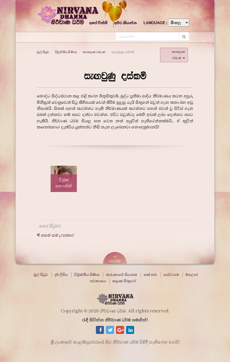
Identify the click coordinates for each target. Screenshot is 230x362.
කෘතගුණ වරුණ (94, 52)
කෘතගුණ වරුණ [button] (178, 54)
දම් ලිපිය (61, 274)
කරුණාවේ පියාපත (121, 274)
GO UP (115, 259)
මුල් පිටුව (43, 52)
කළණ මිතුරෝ (124, 281)
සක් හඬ (150, 274)
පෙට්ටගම (171, 274)
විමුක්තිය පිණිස (66, 52)
